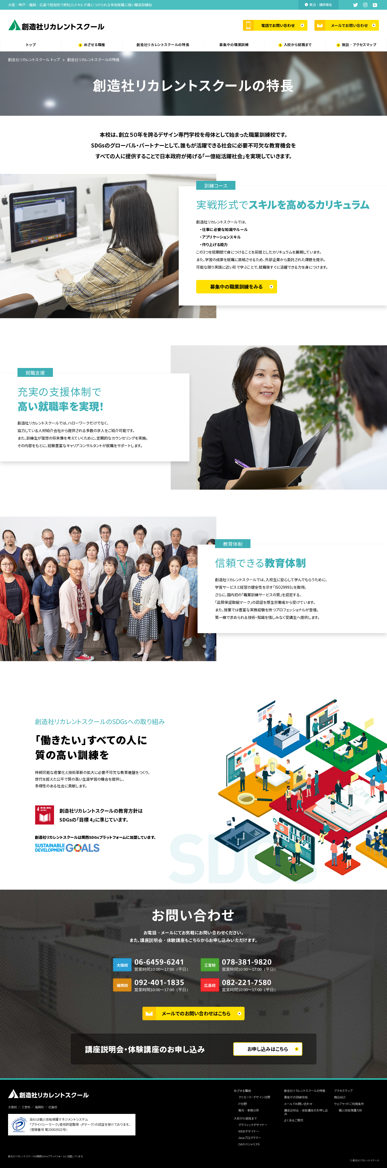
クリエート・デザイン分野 (254, 1097)
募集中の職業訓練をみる (236, 287)
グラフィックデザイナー (252, 1125)
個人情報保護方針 (350, 1110)
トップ (30, 45)
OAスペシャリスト (249, 1144)
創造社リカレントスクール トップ (34, 60)
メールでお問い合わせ (349, 25)
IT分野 (242, 1104)
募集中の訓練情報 (296, 1097)
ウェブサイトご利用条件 (349, 1104)
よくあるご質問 (293, 1120)
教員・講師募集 (321, 5)
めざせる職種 (94, 45)
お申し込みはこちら (267, 1049)
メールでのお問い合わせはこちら (196, 1013)
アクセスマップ (343, 1090)
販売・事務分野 (248, 1110)
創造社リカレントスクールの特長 (163, 45)
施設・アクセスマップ (359, 45)
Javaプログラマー (249, 1137)
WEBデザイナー (248, 1131)
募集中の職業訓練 (234, 45)
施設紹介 (340, 1097)
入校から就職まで (298, 45)
